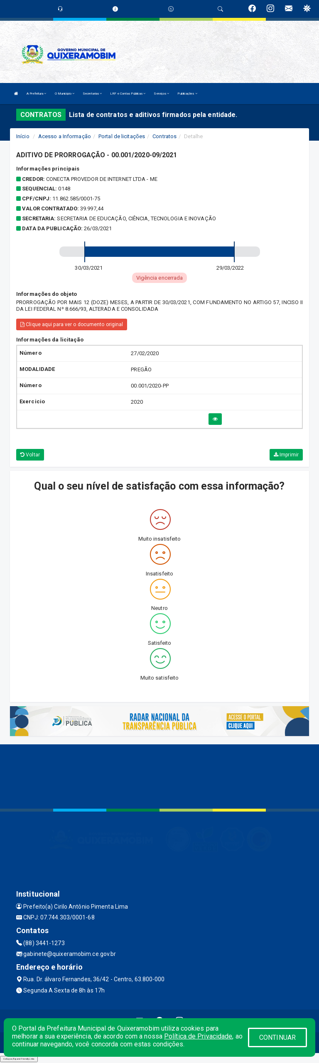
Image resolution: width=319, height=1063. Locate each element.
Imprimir (286, 455)
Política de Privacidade (198, 1036)
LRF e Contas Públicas (127, 93)
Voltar (30, 455)
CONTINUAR (277, 1037)
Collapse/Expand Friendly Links (18, 1059)
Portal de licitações (121, 136)
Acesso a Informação (64, 136)
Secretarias (92, 93)
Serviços (161, 93)
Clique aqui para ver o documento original (71, 324)
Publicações (187, 93)
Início (22, 136)
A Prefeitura (36, 93)
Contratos (164, 136)
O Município (64, 93)
